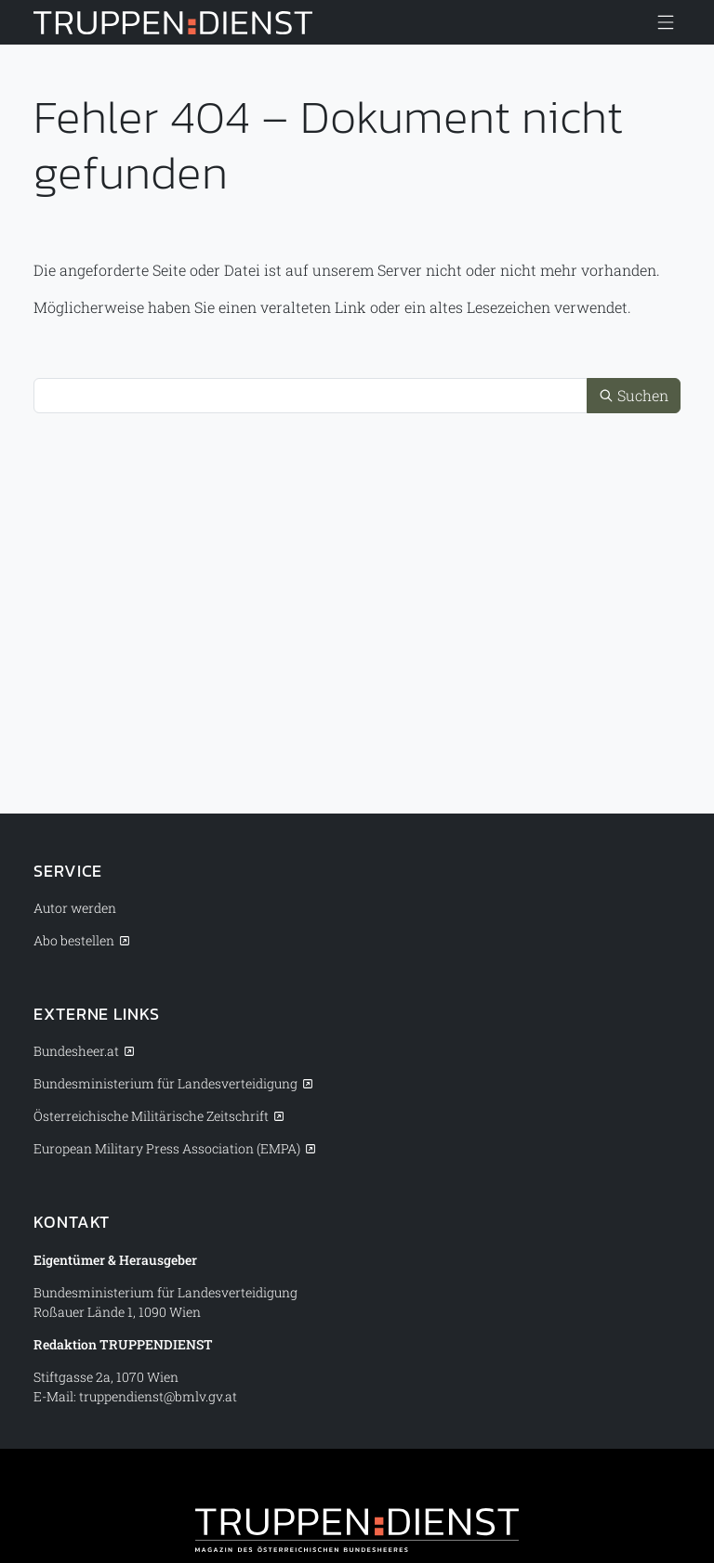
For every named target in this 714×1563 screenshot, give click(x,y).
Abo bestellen (73, 940)
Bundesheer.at (76, 1051)
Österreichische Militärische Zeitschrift (151, 1116)
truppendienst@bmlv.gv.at (158, 1396)
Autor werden (74, 908)
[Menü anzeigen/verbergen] (666, 22)
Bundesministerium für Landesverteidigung (165, 1083)
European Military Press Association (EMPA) (166, 1148)
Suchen (633, 395)
